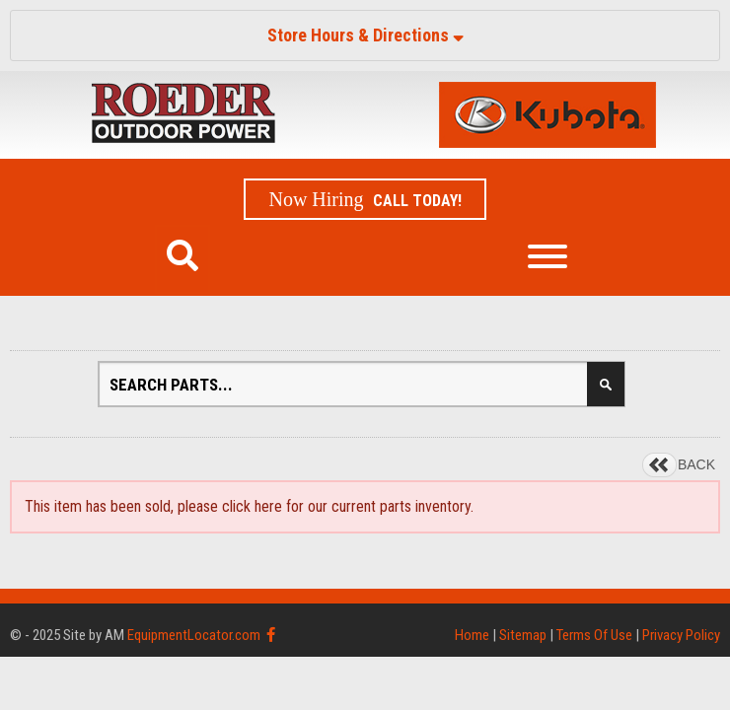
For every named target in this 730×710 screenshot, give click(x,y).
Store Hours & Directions (365, 35)
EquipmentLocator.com (193, 635)
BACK (696, 464)
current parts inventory (401, 506)
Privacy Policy (681, 635)
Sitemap (523, 635)
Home (472, 635)
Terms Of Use (594, 635)
